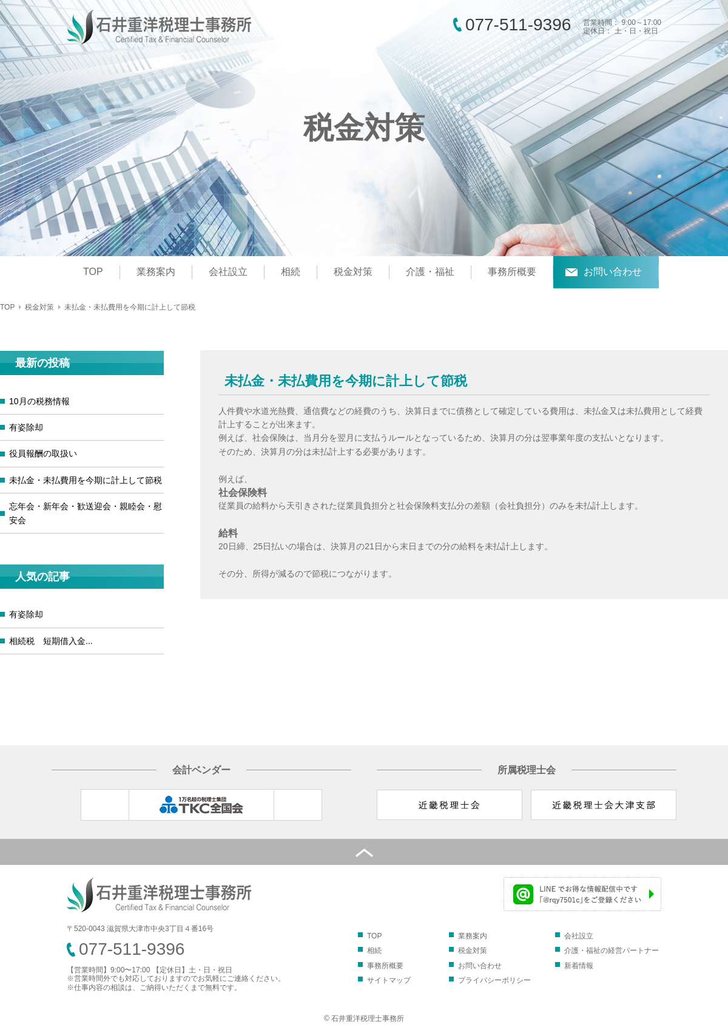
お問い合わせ (613, 271)
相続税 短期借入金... (51, 641)
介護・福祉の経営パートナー (611, 950)
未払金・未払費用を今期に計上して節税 (85, 480)
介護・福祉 (430, 271)
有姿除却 (26, 427)
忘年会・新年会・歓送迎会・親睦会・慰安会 (85, 512)
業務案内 (155, 271)
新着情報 (578, 965)
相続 (290, 271)
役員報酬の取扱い (43, 453)
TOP (93, 271)
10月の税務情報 (39, 401)
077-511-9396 (518, 24)
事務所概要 (512, 271)
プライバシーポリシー (494, 980)
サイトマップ (389, 980)
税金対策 (353, 271)
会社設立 (228, 271)
